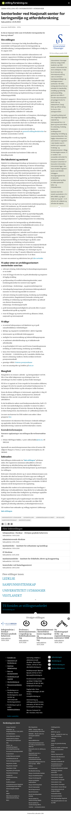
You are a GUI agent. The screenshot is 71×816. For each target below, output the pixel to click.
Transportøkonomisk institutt (59, 768)
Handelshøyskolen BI (12, 758)
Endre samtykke (13, 716)
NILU (7, 800)
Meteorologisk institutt (12, 788)
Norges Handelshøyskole (36, 775)
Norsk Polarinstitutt (34, 787)
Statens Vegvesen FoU (57, 754)
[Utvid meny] (69, 3)
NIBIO (8, 793)
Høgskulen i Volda (11, 768)
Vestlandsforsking (56, 793)
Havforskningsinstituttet (13, 761)
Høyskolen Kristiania (12, 773)
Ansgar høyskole (11, 727)
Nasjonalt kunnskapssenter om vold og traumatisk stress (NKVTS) (37, 744)
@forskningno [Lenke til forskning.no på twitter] (57, 657)
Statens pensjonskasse (23, 362)
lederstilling (28, 517)
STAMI (53, 752)
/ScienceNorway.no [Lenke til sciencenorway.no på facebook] (58, 668)
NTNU (30, 738)
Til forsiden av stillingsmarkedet (24, 606)
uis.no (31, 366)
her (10, 417)
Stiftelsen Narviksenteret (58, 756)
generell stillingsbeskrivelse (33, 131)
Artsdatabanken (10, 733)
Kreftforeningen (10, 782)
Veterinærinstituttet (56, 796)
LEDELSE (8, 578)
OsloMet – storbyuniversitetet (37, 807)
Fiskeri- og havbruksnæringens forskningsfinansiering (12, 747)
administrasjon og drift (45, 517)
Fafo (7, 742)
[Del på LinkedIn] (8, 524)
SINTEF (53, 741)
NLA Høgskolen (33, 727)
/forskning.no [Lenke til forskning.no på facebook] (56, 661)
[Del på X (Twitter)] (5, 524)
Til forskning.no (8, 610)
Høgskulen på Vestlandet (13, 770)
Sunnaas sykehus (55, 759)
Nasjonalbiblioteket (34, 740)
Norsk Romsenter (33, 792)
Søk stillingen (29, 460)
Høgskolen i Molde (11, 763)
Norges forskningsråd (35, 778)
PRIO (52, 729)
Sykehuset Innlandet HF (57, 761)
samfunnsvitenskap (9, 520)
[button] (68, 618)
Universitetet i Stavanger (58, 784)
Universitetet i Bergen (57, 777)
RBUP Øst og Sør (55, 732)
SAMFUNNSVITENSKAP (19, 584)
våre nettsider (38, 258)
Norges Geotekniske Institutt (37, 773)
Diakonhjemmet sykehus (13, 736)
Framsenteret (10, 753)
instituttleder (24, 520)
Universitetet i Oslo (56, 782)
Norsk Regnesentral (34, 789)
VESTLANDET (12, 595)
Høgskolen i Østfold (11, 765)
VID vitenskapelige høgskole (59, 798)
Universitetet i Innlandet (57, 779)
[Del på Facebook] (2, 524)
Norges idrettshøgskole (35, 784)
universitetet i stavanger (11, 517)
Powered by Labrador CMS (35, 813)
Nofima (31, 766)
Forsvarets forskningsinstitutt (14, 751)
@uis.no (40, 440)
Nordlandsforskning (34, 770)
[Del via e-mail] (11, 524)
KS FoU (8, 779)
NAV (7, 791)
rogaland (60, 517)
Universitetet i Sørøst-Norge (58, 787)
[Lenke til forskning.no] (33, 2)
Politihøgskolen (55, 727)
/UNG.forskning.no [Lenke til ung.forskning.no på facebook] (58, 664)
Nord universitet (33, 768)
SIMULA (53, 738)
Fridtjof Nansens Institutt (13, 756)
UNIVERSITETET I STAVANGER (23, 590)
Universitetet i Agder (56, 775)
